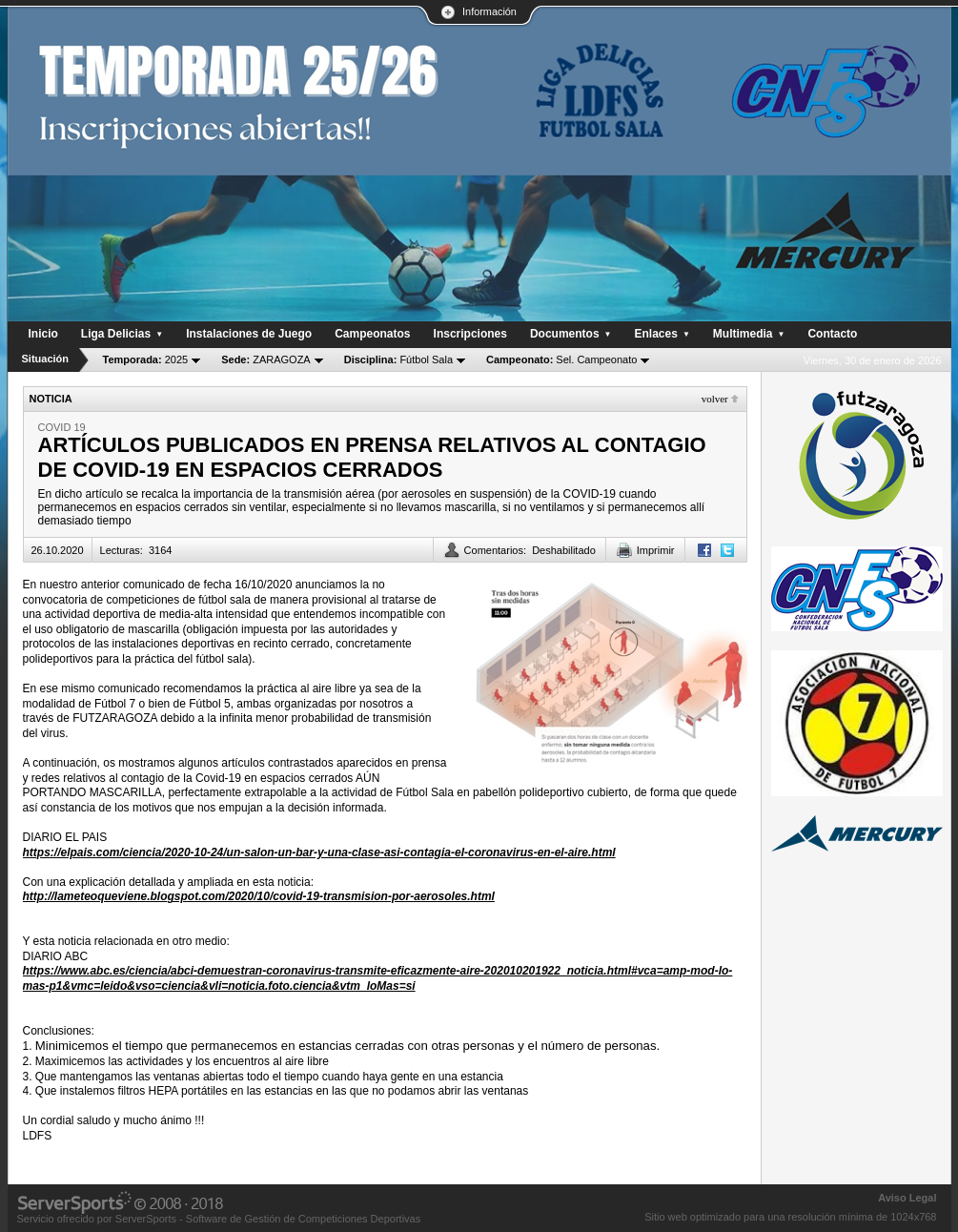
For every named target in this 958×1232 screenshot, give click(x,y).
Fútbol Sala (398, 359)
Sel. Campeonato (561, 359)
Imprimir (656, 550)
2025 (146, 359)
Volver (715, 398)
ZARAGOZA (266, 359)
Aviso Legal (907, 1197)
